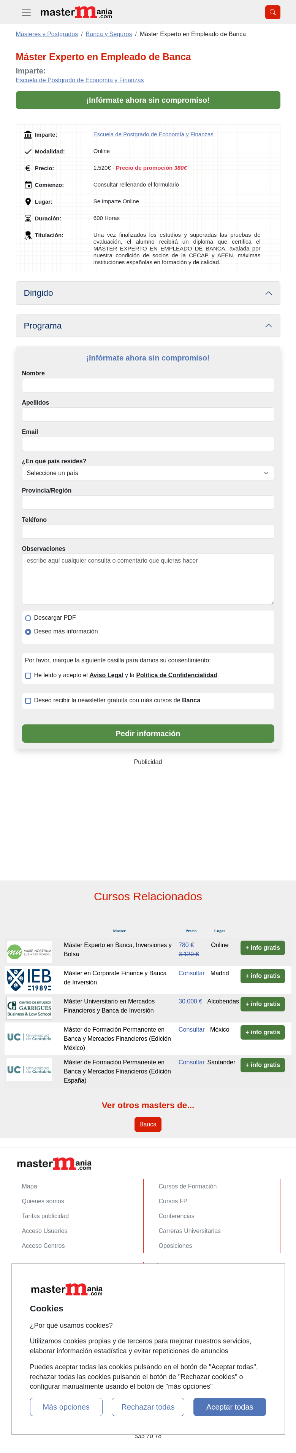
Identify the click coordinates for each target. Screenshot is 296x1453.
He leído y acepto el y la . (126, 675)
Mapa (29, 1186)
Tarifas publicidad (45, 1216)
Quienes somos (43, 1201)
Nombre (33, 373)
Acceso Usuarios (45, 1231)
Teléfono (34, 520)
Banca (148, 1124)
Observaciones (44, 548)
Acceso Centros (43, 1245)
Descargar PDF (55, 617)
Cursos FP (173, 1201)
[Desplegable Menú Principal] (26, 12)
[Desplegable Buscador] (272, 12)
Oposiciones (175, 1245)
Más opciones (66, 1407)
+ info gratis (262, 947)
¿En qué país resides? (54, 461)
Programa (43, 325)
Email (30, 432)
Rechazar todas (147, 1407)
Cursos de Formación (188, 1186)
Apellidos (35, 402)
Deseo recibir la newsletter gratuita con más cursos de (117, 700)
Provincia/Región (47, 490)
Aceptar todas (229, 1407)
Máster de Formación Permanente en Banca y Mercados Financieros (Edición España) (117, 1071)
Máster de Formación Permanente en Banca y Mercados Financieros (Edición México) (117, 1038)
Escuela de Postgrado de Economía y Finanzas (80, 80)
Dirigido (38, 293)
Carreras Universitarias (190, 1231)
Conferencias (177, 1216)
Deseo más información (66, 631)
